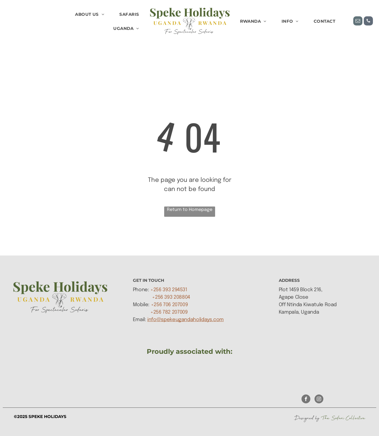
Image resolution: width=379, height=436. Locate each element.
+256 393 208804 (171, 297)
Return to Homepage (189, 209)
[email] (357, 21)
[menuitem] (90, 14)
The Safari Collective (343, 418)
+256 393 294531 (168, 289)
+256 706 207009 (169, 304)
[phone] (368, 21)
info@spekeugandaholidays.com (185, 319)
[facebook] (305, 399)
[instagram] (318, 399)
